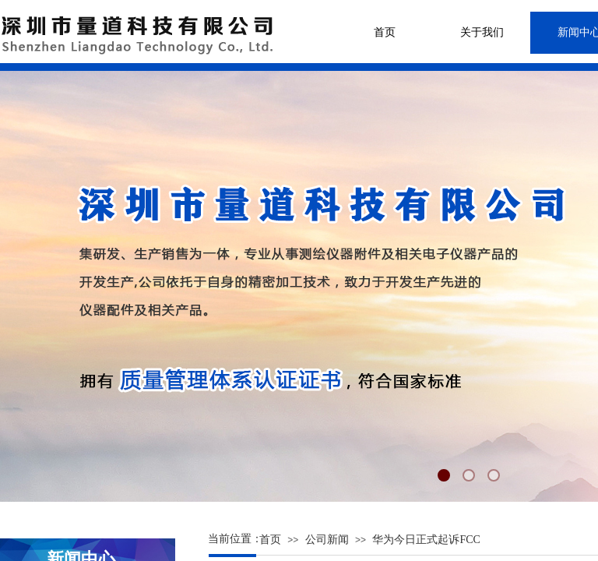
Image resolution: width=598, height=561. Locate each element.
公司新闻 (327, 539)
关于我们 (482, 32)
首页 (385, 32)
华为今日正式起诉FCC (426, 539)
